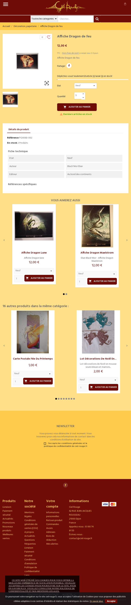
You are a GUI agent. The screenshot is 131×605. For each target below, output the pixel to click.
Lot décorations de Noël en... (98, 359)
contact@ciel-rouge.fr (80, 538)
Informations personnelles (52, 514)
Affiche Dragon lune (34, 253)
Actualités (8, 519)
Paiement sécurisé (7, 513)
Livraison (7, 507)
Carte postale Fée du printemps (33, 359)
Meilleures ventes (8, 536)
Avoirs (49, 528)
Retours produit (54, 520)
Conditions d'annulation (30, 562)
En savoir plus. (96, 601)
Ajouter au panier (76, 107)
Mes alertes (52, 544)
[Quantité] (78, 95)
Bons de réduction (51, 538)
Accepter (111, 601)
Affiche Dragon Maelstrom (97, 253)
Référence (13, 138)
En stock (12, 143)
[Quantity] (19, 278)
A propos (29, 532)
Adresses (50, 532)
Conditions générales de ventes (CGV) (31, 524)
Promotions (9, 523)
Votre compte (52, 503)
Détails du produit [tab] (19, 129)
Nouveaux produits (8, 529)
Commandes (52, 524)
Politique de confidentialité (32, 569)
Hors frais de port (70, 53)
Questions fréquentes (30, 542)
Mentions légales (29, 514)
